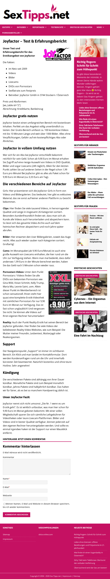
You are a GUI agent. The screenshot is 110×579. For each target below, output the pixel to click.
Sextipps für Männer (86, 145)
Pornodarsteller (11, 33)
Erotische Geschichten (81, 27)
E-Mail (6, 487)
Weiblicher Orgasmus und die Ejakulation (96, 166)
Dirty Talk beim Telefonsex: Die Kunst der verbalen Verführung (91, 128)
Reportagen (38, 27)
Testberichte (57, 27)
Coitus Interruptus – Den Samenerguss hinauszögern (97, 181)
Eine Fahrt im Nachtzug (88, 335)
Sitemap (6, 534)
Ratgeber (21, 27)
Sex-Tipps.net (55, 576)
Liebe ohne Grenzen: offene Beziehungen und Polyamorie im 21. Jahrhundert (89, 545)
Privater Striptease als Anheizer (97, 251)
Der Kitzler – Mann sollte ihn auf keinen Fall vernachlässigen (96, 194)
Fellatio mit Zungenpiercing (96, 240)
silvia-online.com (46, 534)
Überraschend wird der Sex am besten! (90, 567)
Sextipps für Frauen (86, 206)
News (99, 27)
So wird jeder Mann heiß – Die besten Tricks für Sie (96, 230)
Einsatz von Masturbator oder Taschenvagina (97, 153)
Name (6, 478)
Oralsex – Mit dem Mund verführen (97, 217)
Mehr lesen (82, 103)
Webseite (7, 495)
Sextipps (6, 27)
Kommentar (8, 457)
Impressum (8, 539)
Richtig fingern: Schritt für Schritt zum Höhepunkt (87, 65)
